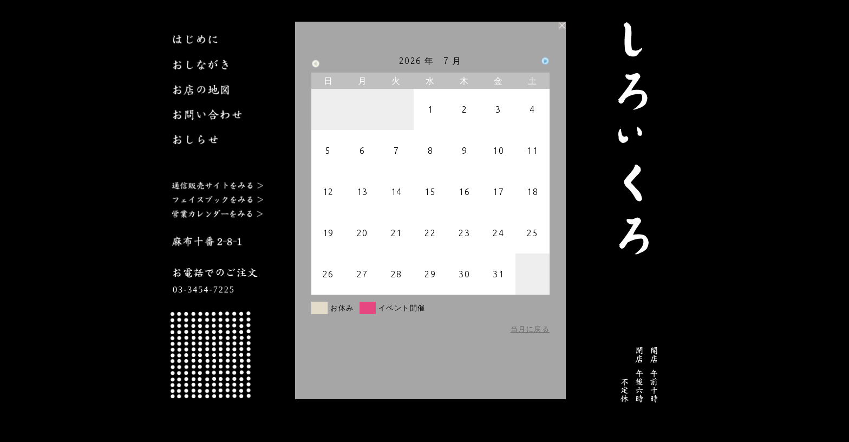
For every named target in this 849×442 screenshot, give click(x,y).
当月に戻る (530, 329)
